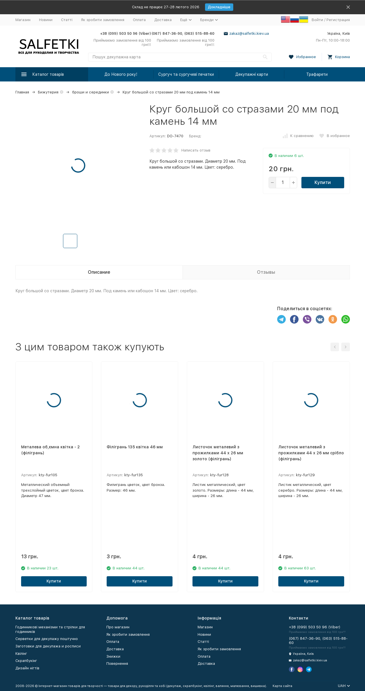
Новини (45, 20)
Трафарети (317, 74)
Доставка (163, 20)
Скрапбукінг (26, 661)
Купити (323, 182)
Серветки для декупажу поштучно (46, 639)
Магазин (23, 20)
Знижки (113, 656)
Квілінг (21, 653)
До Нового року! (120, 74)
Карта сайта (282, 686)
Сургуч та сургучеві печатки (186, 74)
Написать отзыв (195, 150)
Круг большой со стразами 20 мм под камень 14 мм (171, 92)
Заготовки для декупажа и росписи (48, 646)
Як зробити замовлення (102, 20)
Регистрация (338, 20)
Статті (66, 20)
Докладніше (219, 7)
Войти (317, 20)
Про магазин (117, 627)
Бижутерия (48, 92)
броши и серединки (90, 92)
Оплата (139, 20)
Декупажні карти (251, 74)
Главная (22, 92)
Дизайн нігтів (27, 668)
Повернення (117, 663)
